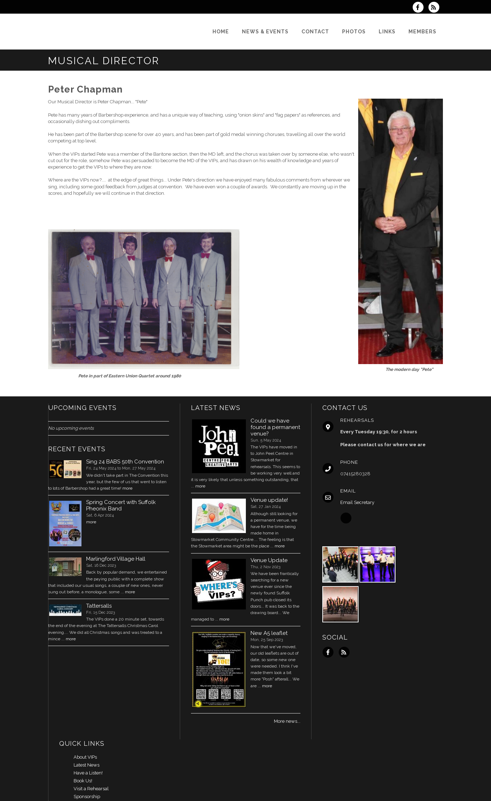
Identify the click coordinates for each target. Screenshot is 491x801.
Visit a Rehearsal (91, 788)
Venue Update (269, 560)
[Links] (387, 32)
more (127, 488)
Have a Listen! (88, 773)
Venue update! (269, 500)
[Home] (220, 32)
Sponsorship (87, 796)
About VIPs (85, 757)
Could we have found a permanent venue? (275, 427)
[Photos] (354, 32)
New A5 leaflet (269, 633)
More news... (287, 721)
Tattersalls (99, 606)
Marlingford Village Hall (115, 559)
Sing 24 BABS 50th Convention (125, 461)
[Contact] (315, 32)
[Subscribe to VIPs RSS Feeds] (435, 8)
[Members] (422, 32)
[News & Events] (265, 32)
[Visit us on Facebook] (420, 8)
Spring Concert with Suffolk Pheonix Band (121, 505)
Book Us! (83, 780)
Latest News (86, 765)
